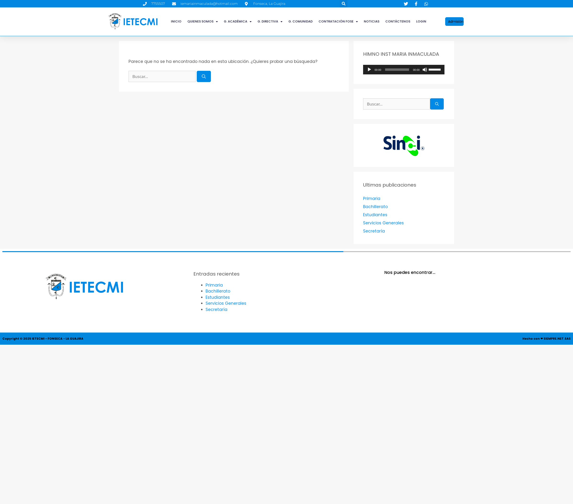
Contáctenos (397, 21)
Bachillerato (375, 207)
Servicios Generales (383, 223)
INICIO (176, 21)
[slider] (397, 69)
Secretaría (374, 231)
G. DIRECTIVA (270, 22)
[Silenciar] (424, 69)
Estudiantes (375, 215)
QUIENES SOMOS (202, 22)
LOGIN (421, 21)
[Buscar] (204, 76)
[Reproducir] (369, 69)
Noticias (371, 21)
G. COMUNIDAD (300, 21)
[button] (343, 3)
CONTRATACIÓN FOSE (338, 22)
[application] (403, 69)
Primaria (371, 198)
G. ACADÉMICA (238, 22)
